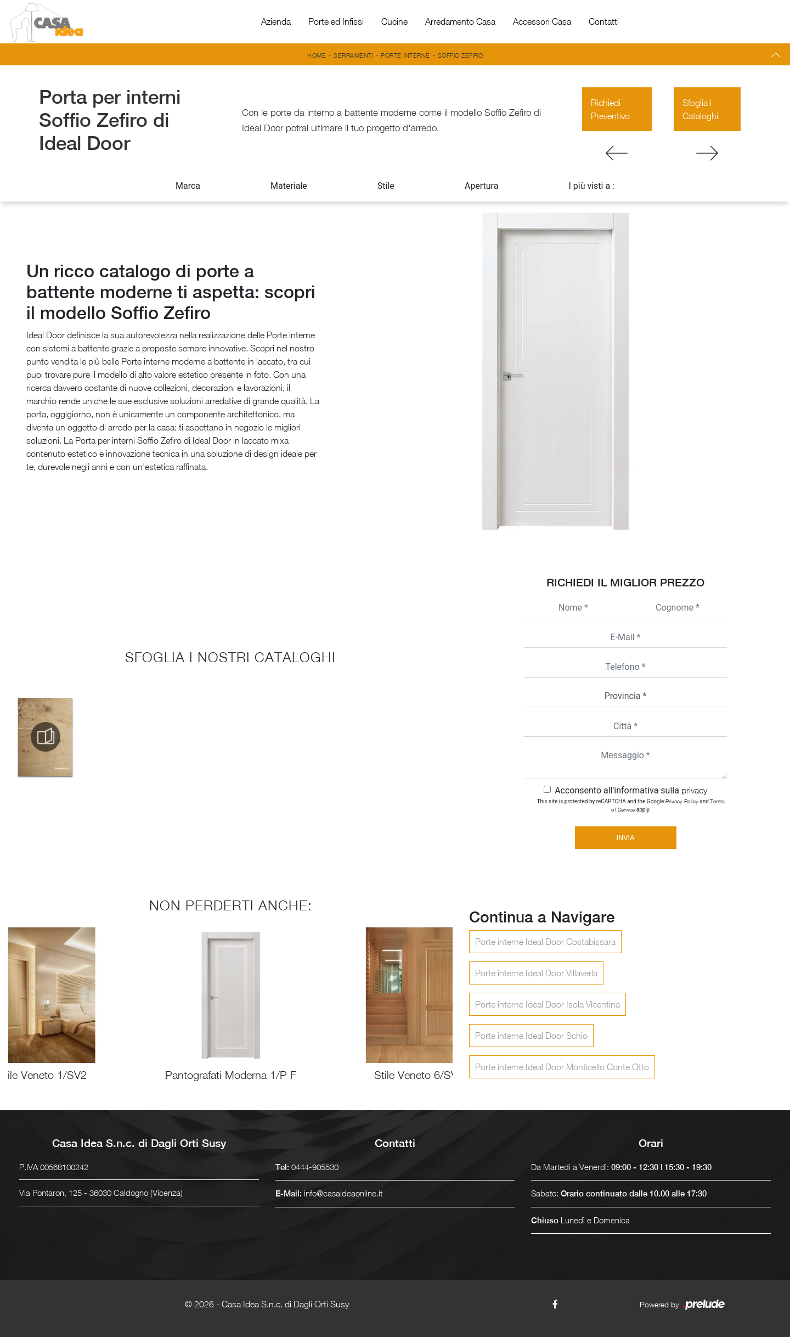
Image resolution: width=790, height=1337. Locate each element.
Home (316, 55)
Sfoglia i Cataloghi (700, 109)
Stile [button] (385, 186)
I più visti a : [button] (591, 186)
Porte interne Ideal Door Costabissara (545, 942)
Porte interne (405, 55)
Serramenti (353, 55)
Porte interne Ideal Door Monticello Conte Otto (562, 1067)
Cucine (394, 21)
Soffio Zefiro (460, 55)
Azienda (276, 21)
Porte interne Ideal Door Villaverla (536, 973)
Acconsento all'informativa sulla (631, 790)
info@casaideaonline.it (343, 1193)
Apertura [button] (482, 186)
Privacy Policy (681, 801)
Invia (625, 837)
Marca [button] (188, 186)
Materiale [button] (288, 186)
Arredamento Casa (460, 21)
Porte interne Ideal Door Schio (531, 1035)
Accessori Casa (542, 21)
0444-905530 (314, 1167)
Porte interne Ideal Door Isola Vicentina (547, 1004)
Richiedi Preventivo (610, 109)
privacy (694, 790)
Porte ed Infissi (336, 21)
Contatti (604, 21)
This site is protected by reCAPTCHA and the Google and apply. (631, 805)
